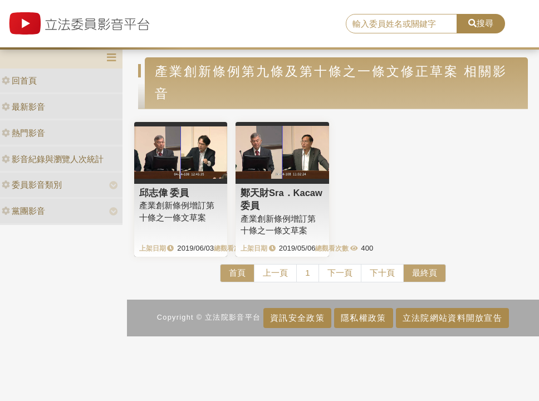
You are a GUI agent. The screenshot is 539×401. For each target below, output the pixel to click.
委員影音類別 (32, 184)
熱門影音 (23, 133)
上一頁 (275, 272)
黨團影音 (23, 211)
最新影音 (23, 106)
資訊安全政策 (297, 317)
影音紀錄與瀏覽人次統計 (53, 159)
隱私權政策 (363, 317)
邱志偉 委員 (164, 193)
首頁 (237, 272)
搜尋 (480, 23)
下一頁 (339, 272)
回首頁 (19, 80)
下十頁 (382, 272)
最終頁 (424, 272)
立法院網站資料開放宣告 (452, 317)
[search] (401, 24)
